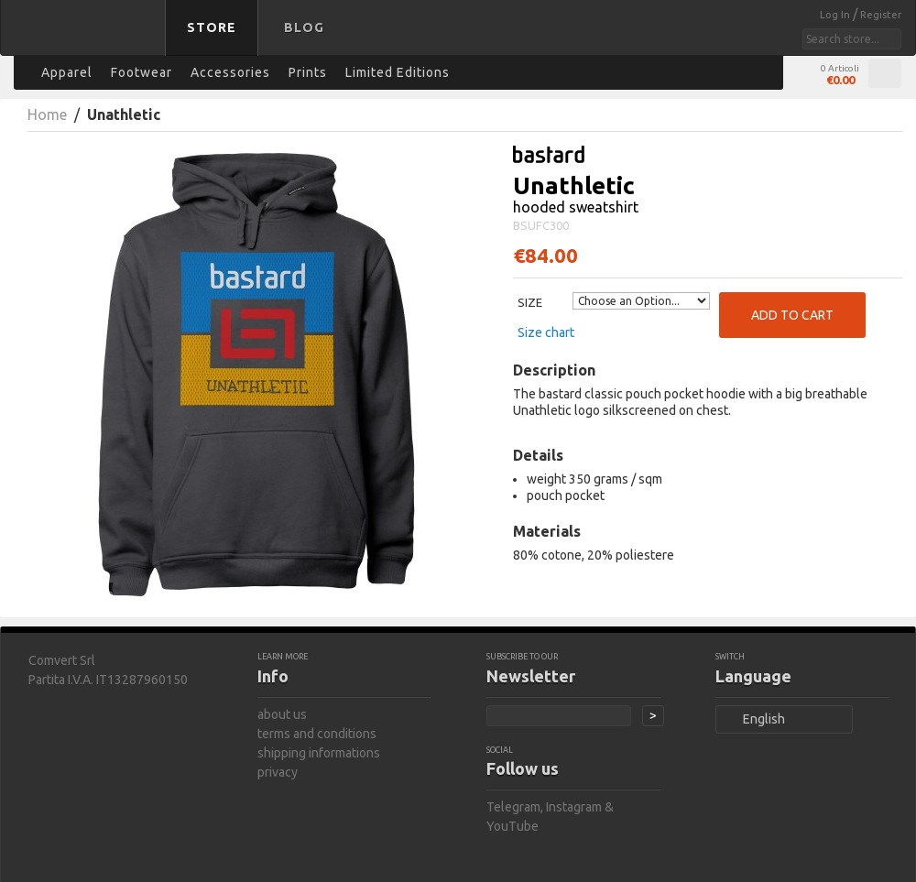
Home (47, 114)
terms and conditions (316, 733)
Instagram (574, 807)
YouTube (512, 826)
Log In (836, 14)
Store (211, 27)
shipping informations (318, 753)
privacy (277, 772)
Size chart (546, 332)
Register (880, 14)
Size (530, 302)
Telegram (513, 807)
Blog (304, 27)
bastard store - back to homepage (86, 39)
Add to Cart (792, 315)
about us (282, 714)
